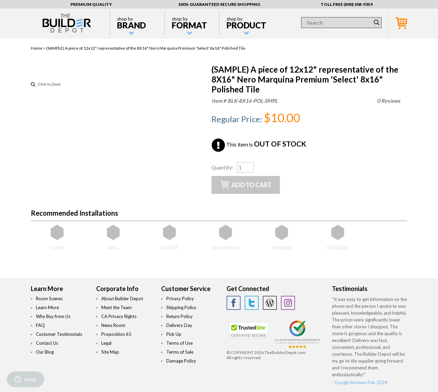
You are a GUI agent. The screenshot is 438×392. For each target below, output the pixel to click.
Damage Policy (181, 361)
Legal (106, 343)
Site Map (110, 352)
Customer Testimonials (59, 334)
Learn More (47, 307)
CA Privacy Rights (119, 316)
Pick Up (173, 334)
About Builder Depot (122, 298)
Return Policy (179, 316)
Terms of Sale (179, 352)
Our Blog (45, 352)
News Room (113, 325)
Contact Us (47, 343)
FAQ (40, 325)
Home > (38, 48)
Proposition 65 (116, 334)
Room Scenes (49, 298)
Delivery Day (179, 325)
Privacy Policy (180, 298)
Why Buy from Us (53, 316)
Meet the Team (116, 307)
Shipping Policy (181, 307)
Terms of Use (179, 343)
